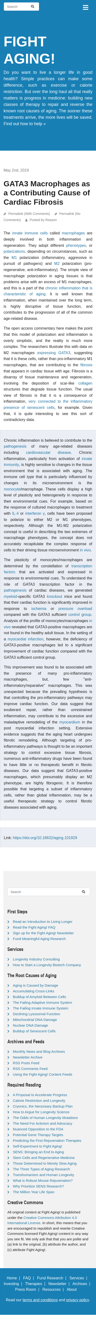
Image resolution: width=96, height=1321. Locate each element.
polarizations (14, 251)
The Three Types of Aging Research (41, 1169)
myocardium (69, 722)
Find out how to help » (25, 123)
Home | (14, 1278)
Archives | (82, 1284)
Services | (79, 1278)
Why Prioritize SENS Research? (38, 1186)
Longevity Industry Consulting (36, 959)
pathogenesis (15, 446)
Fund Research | (52, 1278)
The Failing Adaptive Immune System (42, 1002)
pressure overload (75, 609)
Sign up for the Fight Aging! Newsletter (43, 933)
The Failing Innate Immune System (40, 1008)
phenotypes (76, 245)
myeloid (10, 596)
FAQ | (29, 1278)
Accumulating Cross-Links (33, 991)
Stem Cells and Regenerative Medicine (44, 1158)
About (74, 1289)
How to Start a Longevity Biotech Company (47, 965)
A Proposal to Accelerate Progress (40, 1095)
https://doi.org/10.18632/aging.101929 (45, 838)
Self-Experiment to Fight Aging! (37, 1146)
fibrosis (86, 365)
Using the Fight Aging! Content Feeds (42, 1074)
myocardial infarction (25, 639)
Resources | (54, 1289)
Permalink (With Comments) (29, 214)
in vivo (85, 550)
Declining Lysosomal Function (36, 1014)
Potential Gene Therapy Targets (38, 1135)
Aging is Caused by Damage (35, 985)
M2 (57, 264)
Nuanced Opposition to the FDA (38, 1129)
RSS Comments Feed (30, 1069)
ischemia (38, 609)
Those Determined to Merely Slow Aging (45, 1163)
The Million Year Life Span (33, 1192)
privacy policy (77, 1300)
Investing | (14, 1284)
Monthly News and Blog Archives (39, 1051)
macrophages (73, 233)
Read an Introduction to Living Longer (42, 922)
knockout (54, 596)
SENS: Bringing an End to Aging (38, 1152)
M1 (14, 258)
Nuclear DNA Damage (30, 1025)
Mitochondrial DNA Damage (35, 1020)
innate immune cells (30, 233)
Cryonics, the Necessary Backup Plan (43, 1106)
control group (79, 615)
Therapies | (36, 1284)
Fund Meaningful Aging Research (39, 939)
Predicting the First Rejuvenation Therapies (47, 1140)
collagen (85, 383)
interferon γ (35, 513)
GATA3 (64, 353)
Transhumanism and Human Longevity (43, 1175)
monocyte (12, 489)
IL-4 (15, 513)
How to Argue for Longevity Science (41, 1112)
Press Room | (28, 1289)
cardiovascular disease (48, 452)
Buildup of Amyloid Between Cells (39, 997)
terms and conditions (40, 1300)
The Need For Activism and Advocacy (42, 1123)
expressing (46, 353)
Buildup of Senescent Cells (34, 1031)
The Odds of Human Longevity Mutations (45, 1118)
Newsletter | (60, 1284)
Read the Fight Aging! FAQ (34, 927)
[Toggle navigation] (85, 6)
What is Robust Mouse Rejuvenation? (43, 1180)
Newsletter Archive (27, 1057)
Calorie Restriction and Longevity (39, 1100)
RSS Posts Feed (26, 1063)
